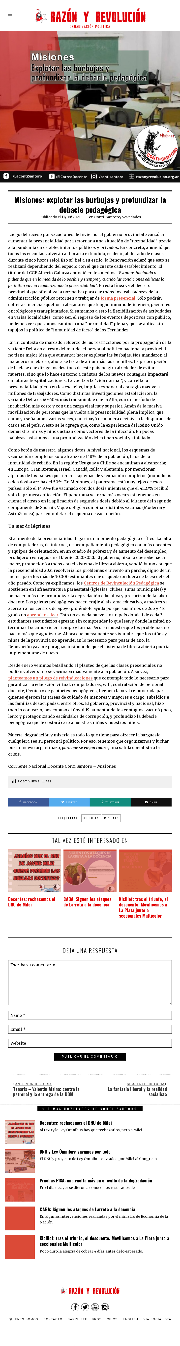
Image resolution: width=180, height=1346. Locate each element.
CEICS (112, 1319)
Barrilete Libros (85, 1319)
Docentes (91, 818)
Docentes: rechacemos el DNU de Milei (33, 902)
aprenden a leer (42, 614)
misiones (111, 818)
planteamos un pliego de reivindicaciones (50, 677)
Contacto (52, 1319)
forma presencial (118, 298)
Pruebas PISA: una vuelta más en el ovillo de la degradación (96, 1180)
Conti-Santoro (107, 217)
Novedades (131, 217)
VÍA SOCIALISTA (157, 1319)
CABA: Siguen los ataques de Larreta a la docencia (87, 902)
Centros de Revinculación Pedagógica (121, 583)
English (130, 1319)
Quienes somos (23, 1319)
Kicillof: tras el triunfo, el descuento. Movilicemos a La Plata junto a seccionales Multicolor (143, 907)
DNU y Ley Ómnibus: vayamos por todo (75, 1151)
